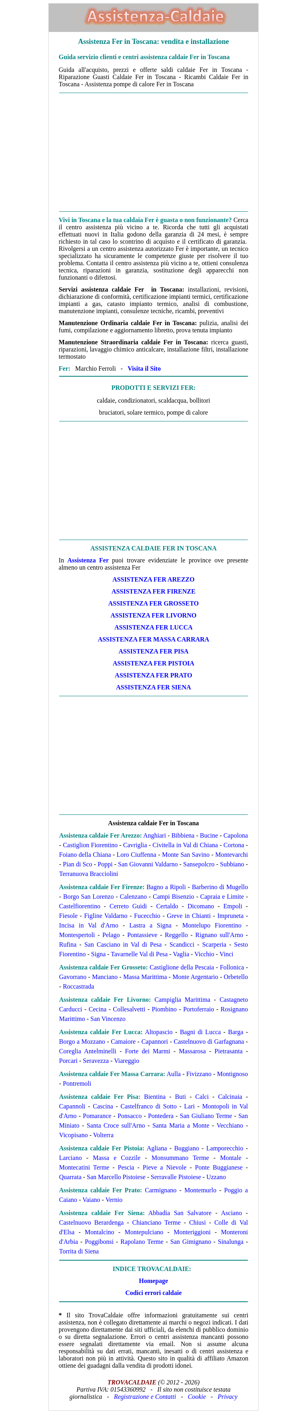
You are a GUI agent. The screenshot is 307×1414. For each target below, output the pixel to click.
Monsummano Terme (180, 1157)
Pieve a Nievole (164, 1167)
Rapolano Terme (141, 1241)
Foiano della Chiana (85, 854)
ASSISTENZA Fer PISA (153, 651)
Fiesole (68, 915)
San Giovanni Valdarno (147, 864)
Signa (98, 954)
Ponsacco (130, 1115)
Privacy (227, 1396)
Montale (230, 1157)
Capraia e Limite (222, 896)
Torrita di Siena (79, 1251)
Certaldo (167, 906)
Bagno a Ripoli (166, 887)
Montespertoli (77, 934)
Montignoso (232, 1073)
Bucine (209, 835)
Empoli (232, 906)
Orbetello (236, 976)
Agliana (157, 1148)
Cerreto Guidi (128, 906)
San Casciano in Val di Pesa (122, 944)
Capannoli (72, 1106)
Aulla (174, 1073)
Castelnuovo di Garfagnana (208, 1041)
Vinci (226, 954)
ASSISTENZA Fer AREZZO (153, 579)
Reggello (176, 934)
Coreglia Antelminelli (87, 1051)
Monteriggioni (191, 1232)
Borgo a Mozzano (82, 1041)
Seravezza (96, 1060)
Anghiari (154, 835)
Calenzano (133, 896)
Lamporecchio (224, 1148)
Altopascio (158, 1032)
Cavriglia (135, 845)
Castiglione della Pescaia (182, 967)
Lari (189, 1106)
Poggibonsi (99, 1241)
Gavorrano (72, 976)
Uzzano (216, 1177)
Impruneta (230, 915)
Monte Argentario (195, 976)
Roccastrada (78, 986)
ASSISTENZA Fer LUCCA (153, 627)
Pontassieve (142, 934)
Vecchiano (230, 1125)
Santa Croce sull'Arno (116, 1125)
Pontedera (160, 1115)
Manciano (105, 976)
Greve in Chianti (189, 915)
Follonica (232, 967)
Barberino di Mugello (220, 887)
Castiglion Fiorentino (90, 845)
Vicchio (204, 954)
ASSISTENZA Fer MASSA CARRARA (153, 639)
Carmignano (161, 1190)
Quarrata (70, 1177)
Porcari (68, 1060)
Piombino (164, 1009)
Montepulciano (144, 1232)
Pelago (111, 934)
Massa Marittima (145, 976)
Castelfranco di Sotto (149, 1106)
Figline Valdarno (105, 915)
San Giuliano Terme (206, 1115)
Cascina (103, 1106)
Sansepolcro (198, 864)
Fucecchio (147, 915)
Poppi (105, 864)
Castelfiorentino (79, 906)
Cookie (197, 1396)
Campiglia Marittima (183, 999)
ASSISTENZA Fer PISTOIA (153, 663)
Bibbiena (183, 835)
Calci (202, 1096)
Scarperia (214, 944)
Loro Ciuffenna (136, 854)
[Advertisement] (153, 152)
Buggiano (186, 1148)
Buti (180, 1096)
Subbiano (232, 864)
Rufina (68, 944)
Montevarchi (231, 854)
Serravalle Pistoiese (176, 1177)
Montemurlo (200, 1190)
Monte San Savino (185, 854)
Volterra (103, 1135)
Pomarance (97, 1115)
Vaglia (181, 954)
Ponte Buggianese (219, 1167)
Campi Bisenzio (173, 896)
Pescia (126, 1167)
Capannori (155, 1041)
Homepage (153, 1280)
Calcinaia (230, 1096)
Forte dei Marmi (147, 1051)
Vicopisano (73, 1135)
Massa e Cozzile (116, 1157)
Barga (235, 1032)
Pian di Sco (77, 864)
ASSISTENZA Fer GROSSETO (153, 603)
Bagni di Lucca (200, 1032)
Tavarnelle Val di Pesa (139, 954)
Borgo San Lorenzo (88, 896)
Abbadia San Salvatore (179, 1212)
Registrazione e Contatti (145, 1396)
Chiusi (197, 1222)
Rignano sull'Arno (219, 934)
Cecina (97, 1009)
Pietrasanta (229, 1051)
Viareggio (126, 1060)
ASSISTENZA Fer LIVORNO (154, 615)
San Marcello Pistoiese (116, 1177)
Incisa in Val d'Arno (88, 925)
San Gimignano (190, 1241)
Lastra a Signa (150, 925)
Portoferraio (198, 1009)
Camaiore (123, 1041)
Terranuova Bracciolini (88, 873)
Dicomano (200, 906)
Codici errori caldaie (153, 1292)
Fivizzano (198, 1073)
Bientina (154, 1096)
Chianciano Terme (156, 1222)
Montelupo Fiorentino (211, 925)
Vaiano (91, 1199)
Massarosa (192, 1051)
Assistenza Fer (88, 560)
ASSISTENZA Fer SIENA (153, 687)
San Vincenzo (108, 1018)
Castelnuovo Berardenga (91, 1222)
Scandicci (181, 944)
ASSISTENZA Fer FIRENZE (153, 591)
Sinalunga (230, 1241)
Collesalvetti (129, 1009)
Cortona (233, 845)
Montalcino (99, 1232)
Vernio (114, 1199)
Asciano (231, 1212)
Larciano (70, 1157)
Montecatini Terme (84, 1167)
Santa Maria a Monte (180, 1125)
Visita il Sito (144, 368)
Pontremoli (77, 1083)
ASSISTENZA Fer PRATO (153, 675)
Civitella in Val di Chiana (185, 845)
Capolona (235, 835)
